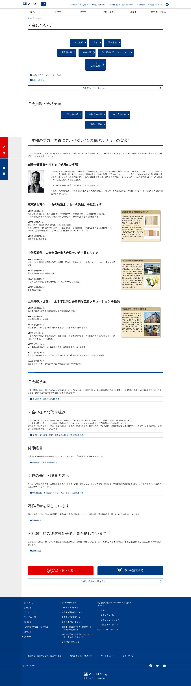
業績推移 (144, 42)
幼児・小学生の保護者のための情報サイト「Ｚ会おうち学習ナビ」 (77, 635)
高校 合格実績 (101, 114)
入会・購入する (60, 570)
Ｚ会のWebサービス (68, 603)
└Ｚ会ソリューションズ (110, 620)
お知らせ (27, 607)
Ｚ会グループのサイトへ (122, 88)
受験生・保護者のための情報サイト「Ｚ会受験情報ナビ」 (77, 628)
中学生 (83, 12)
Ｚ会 (43, 4)
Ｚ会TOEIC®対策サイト (71, 642)
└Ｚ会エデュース (107, 615)
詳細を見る (36, 520)
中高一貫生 (108, 12)
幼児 (32, 12)
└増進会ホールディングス (110, 625)
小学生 (58, 12)
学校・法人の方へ (99, 5)
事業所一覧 (59, 52)
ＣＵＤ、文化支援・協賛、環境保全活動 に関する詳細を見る (56, 435)
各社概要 (60, 42)
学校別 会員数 (101, 124)
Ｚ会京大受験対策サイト (72, 617)
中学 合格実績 (143, 114)
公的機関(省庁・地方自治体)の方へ (122, 5)
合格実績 (73, 5)
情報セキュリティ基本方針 (81, 656)
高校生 (133, 12)
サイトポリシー (107, 656)
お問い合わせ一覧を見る (122, 581)
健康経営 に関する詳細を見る (43, 462)
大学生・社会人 (158, 12)
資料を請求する (130, 570)
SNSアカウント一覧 (70, 607)
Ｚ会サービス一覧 (155, 5)
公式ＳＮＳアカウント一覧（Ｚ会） (46, 75)
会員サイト (85, 5)
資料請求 (4, 169)
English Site (26, 636)
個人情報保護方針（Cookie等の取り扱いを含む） (114, 604)
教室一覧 (102, 52)
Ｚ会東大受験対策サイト (72, 612)
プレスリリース (30, 612)
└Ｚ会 (102, 610)
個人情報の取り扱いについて (139, 52)
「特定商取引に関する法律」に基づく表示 (43, 656)
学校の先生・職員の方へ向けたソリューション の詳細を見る (56, 493)
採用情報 (141, 5)
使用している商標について (108, 629)
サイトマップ (128, 656)
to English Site (37, 80)
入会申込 (4, 147)
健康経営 (27, 632)
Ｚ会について (27, 603)
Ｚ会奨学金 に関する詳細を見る (44, 399)
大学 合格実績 (59, 114)
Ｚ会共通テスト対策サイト (73, 622)
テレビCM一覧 (30, 617)
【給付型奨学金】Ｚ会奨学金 (36, 627)
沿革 (103, 42)
